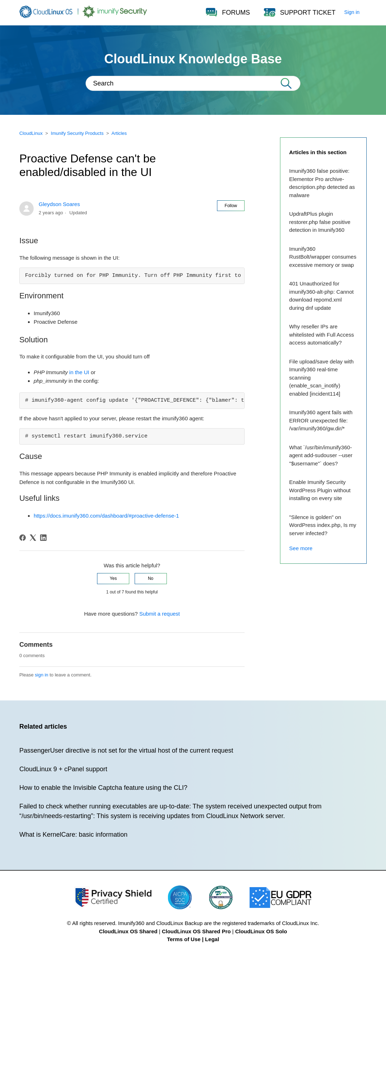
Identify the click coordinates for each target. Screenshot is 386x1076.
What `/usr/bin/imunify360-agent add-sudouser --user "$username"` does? (321, 455)
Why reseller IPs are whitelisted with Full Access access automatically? (321, 334)
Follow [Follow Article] (231, 205)
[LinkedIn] (43, 537)
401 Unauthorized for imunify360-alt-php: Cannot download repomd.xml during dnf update (321, 295)
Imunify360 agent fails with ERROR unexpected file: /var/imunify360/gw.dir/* (321, 420)
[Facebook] (22, 537)
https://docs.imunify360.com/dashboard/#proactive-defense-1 (106, 516)
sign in (41, 675)
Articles (119, 133)
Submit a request (159, 614)
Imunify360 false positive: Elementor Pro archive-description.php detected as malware (322, 183)
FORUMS (236, 12)
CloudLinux (31, 133)
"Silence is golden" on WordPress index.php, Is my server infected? (322, 525)
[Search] (193, 83)
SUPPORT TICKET (308, 12)
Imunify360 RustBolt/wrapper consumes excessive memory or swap (323, 257)
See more (301, 548)
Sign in (352, 12)
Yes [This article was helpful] (113, 578)
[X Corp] (33, 537)
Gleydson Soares (59, 204)
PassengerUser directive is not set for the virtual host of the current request (126, 750)
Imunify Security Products (77, 133)
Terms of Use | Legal (193, 939)
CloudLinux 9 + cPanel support (63, 769)
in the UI (79, 372)
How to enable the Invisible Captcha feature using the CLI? (103, 787)
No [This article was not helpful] (150, 578)
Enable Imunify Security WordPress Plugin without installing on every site (320, 490)
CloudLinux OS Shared (128, 931)
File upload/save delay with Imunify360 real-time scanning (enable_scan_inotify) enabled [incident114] (321, 377)
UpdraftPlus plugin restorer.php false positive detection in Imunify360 (320, 222)
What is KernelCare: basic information (73, 834)
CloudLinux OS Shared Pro (196, 931)
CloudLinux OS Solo (261, 931)
